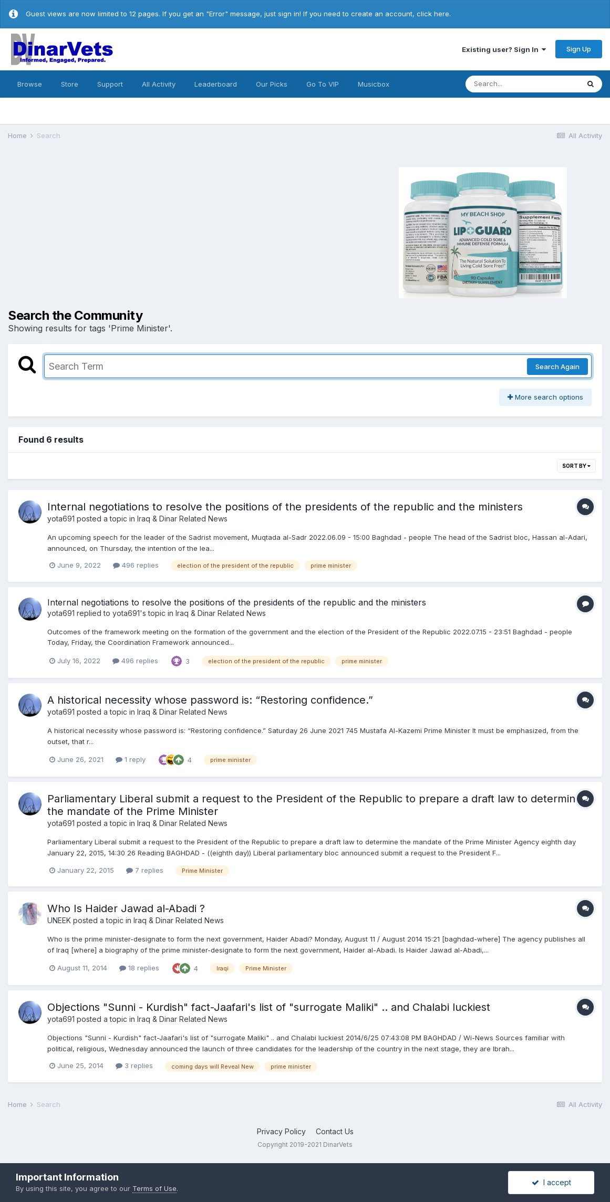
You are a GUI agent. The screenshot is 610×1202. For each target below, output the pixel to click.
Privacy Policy (281, 1131)
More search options (545, 397)
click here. (434, 13)
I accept (551, 1182)
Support (110, 84)
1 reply (131, 759)
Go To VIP (322, 84)
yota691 (61, 518)
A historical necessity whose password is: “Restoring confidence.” (210, 700)
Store (69, 84)
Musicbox (373, 84)
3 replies (134, 1065)
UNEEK (59, 920)
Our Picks (271, 84)
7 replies (144, 870)
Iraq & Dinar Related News (182, 518)
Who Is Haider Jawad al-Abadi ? (126, 908)
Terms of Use (154, 1188)
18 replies (139, 968)
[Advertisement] (132, 231)
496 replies (136, 565)
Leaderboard (215, 84)
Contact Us (335, 1131)
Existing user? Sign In (504, 49)
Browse (29, 84)
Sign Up (578, 49)
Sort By (576, 466)
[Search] (522, 84)
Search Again (557, 366)
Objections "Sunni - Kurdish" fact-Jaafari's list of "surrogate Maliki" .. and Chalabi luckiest (268, 1007)
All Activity (158, 84)
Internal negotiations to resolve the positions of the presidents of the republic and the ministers (285, 506)
